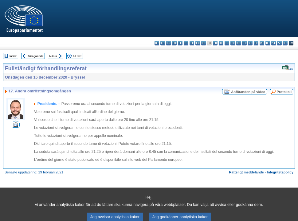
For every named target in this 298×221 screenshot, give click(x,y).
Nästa (53, 56)
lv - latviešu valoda (227, 43)
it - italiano (221, 43)
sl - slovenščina (279, 43)
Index (13, 56)
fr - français (203, 43)
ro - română (267, 43)
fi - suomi (285, 43)
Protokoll (284, 92)
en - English (197, 43)
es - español (162, 43)
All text (77, 56)
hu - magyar (238, 43)
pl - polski (256, 43)
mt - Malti (244, 43)
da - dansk (174, 43)
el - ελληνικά (192, 43)
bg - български (157, 43)
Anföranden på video (248, 92)
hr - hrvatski (215, 43)
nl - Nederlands (250, 43)
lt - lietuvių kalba (232, 43)
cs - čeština (168, 43)
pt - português (262, 43)
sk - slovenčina (273, 43)
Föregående (36, 56)
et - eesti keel (186, 43)
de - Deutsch (180, 43)
